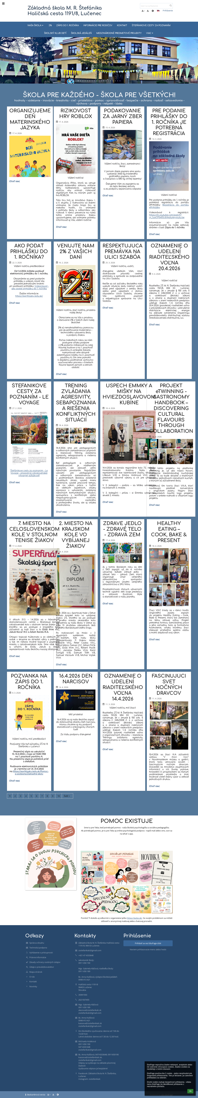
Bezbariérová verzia (35, 1094)
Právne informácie (37, 957)
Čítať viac (15, 182)
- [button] (148, 10)
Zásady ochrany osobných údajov (44, 962)
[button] (158, 10)
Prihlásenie (168, 10)
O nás (32, 976)
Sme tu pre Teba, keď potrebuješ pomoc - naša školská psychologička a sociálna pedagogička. (126, 827)
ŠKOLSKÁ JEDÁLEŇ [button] (81, 33)
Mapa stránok (35, 971)
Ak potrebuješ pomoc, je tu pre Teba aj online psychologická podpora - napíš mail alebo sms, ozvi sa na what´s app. (126, 832)
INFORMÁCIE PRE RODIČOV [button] (97, 25)
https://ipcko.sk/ (134, 918)
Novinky (33, 986)
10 (59, 796)
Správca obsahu (36, 942)
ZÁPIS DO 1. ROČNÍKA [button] (67, 25)
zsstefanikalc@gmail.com (89, 950)
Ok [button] (190, 1091)
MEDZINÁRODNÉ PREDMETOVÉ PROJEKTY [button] (119, 33)
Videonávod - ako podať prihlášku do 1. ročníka (30, 287)
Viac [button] (150, 33)
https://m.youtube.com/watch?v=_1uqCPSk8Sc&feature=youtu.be (166, 216)
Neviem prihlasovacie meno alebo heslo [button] (148, 949)
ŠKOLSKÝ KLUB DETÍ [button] (55, 33)
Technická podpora (38, 947)
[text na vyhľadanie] (156, 6)
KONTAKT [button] (122, 25)
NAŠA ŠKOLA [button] (36, 25)
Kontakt (33, 981)
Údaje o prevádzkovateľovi (41, 967)
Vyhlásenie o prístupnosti (41, 952)
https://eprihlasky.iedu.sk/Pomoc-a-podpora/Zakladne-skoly (31, 772)
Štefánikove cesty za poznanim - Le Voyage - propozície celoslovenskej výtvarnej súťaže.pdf (29, 473)
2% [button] (50, 25)
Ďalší (67, 796)
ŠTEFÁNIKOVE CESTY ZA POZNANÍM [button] (151, 25)
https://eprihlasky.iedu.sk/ (29, 296)
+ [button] (143, 10)
